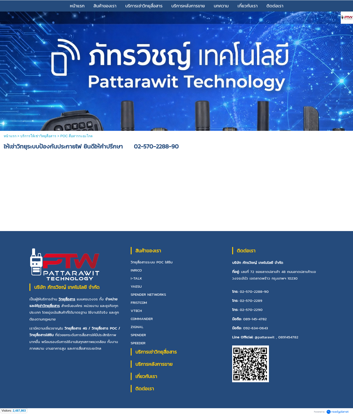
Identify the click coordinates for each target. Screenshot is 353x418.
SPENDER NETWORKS (148, 294)
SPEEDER (138, 343)
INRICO (136, 270)
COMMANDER (142, 318)
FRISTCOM (139, 302)
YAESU (136, 286)
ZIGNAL (137, 327)
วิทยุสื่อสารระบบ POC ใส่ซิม (152, 262)
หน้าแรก (10, 136)
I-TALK (136, 278)
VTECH (136, 310)
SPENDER (138, 335)
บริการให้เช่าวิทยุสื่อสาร (38, 136)
